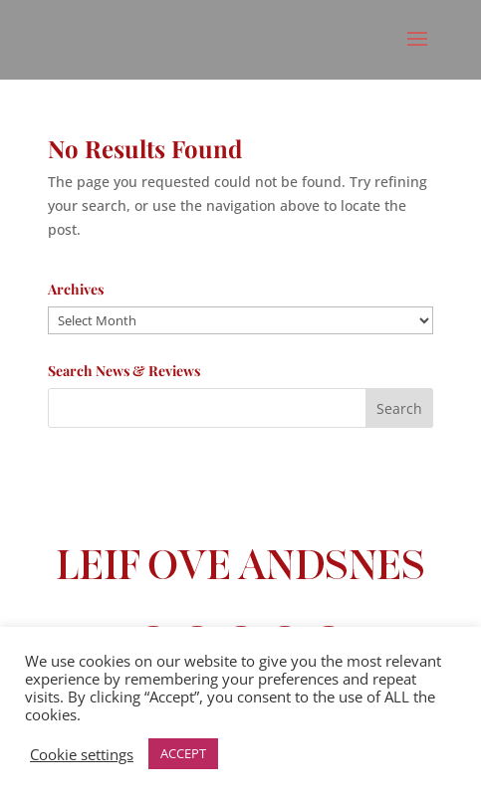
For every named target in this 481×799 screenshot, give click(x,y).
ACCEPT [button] (183, 753)
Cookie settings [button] (81, 754)
